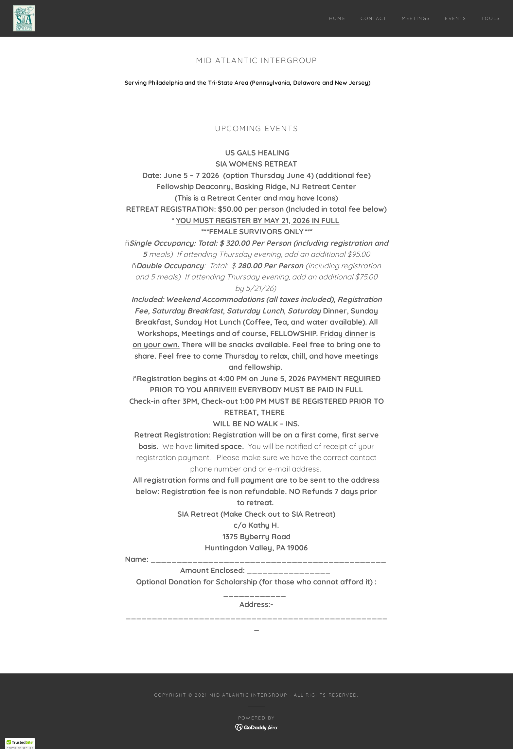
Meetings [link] (416, 18)
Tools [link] (490, 18)
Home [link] (337, 18)
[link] (24, 18)
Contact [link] (373, 18)
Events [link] (455, 18)
